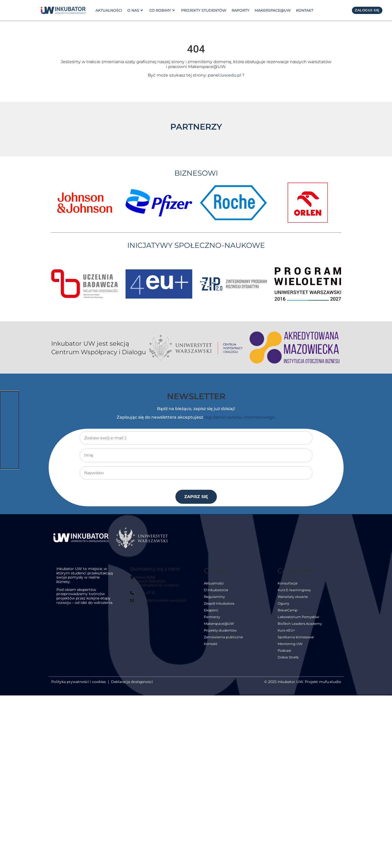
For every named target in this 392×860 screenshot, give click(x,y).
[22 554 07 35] (143, 595)
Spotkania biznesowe (296, 638)
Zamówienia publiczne (223, 638)
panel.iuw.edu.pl (224, 75)
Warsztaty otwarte (293, 597)
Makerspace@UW (271, 10)
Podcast (284, 651)
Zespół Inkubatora (219, 604)
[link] (63, 10)
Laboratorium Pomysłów (298, 618)
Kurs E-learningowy (294, 591)
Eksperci (211, 611)
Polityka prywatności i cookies (78, 682)
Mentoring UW (290, 645)
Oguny (283, 604)
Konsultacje (288, 584)
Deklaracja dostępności (132, 682)
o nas (134, 10)
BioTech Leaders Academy (300, 624)
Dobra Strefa (288, 658)
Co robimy (161, 10)
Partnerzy (212, 618)
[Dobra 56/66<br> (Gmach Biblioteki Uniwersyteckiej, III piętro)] (159, 584)
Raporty (239, 10)
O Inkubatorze (216, 591)
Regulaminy (214, 597)
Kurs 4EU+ (286, 631)
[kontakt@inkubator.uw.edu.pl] (158, 603)
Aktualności (108, 10)
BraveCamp (288, 611)
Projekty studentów (202, 10)
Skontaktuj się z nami (155, 569)
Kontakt (303, 10)
